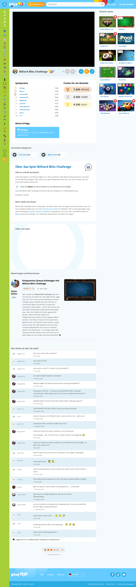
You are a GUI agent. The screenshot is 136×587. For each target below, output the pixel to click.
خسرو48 (22, 91)
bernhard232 (24, 94)
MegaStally (23, 100)
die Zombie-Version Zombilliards (39, 211)
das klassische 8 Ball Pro (51, 209)
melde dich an (45, 132)
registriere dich (22, 135)
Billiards (18, 214)
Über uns (60, 574)
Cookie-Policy (110, 584)
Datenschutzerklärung (95, 584)
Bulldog (22, 88)
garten (22, 113)
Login (112, 4)
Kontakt (50, 574)
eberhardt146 (24, 97)
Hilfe (42, 574)
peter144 (22, 103)
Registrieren (127, 4)
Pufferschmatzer (25, 110)
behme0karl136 (24, 106)
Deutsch (74, 574)
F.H (21, 116)
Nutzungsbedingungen (126, 584)
